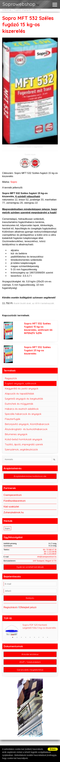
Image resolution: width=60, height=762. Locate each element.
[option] (30, 629)
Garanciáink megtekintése (30, 669)
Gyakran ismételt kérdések (30, 567)
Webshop (6, 9)
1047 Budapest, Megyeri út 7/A (44, 561)
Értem (53, 749)
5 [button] (30, 637)
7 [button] (38, 637)
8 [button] (43, 637)
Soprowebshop (20, 4)
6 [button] (34, 637)
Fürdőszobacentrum (15, 500)
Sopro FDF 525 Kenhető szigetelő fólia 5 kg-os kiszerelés (39, 626)
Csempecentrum (13, 495)
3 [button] (21, 637)
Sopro (13, 182)
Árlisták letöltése (30, 654)
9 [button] (47, 637)
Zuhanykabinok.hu (14, 512)
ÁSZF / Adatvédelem (30, 662)
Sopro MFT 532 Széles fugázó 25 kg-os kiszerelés (37, 350)
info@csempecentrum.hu (46, 557)
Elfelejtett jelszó (27, 607)
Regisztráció (10, 607)
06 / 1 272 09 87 (50, 554)
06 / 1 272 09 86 (50, 552)
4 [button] (25, 637)
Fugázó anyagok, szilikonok (27, 9)
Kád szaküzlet (11, 506)
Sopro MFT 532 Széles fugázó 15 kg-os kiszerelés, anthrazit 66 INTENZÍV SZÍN (38, 328)
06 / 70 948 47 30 (50, 550)
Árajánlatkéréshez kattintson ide (30, 476)
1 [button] (12, 637)
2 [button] (17, 637)
